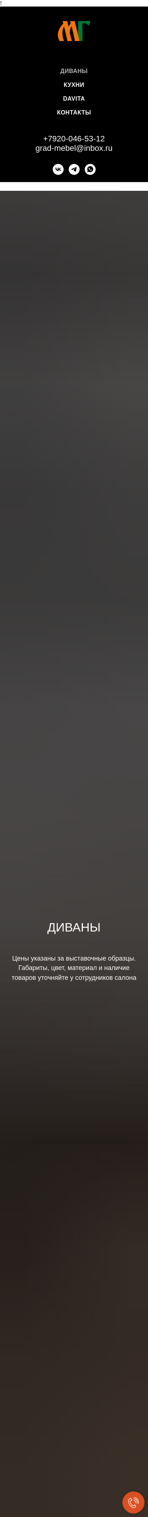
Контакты (74, 112)
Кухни (74, 85)
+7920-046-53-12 (74, 138)
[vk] (58, 169)
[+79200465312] (74, 169)
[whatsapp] (90, 169)
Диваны (74, 71)
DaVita (74, 99)
